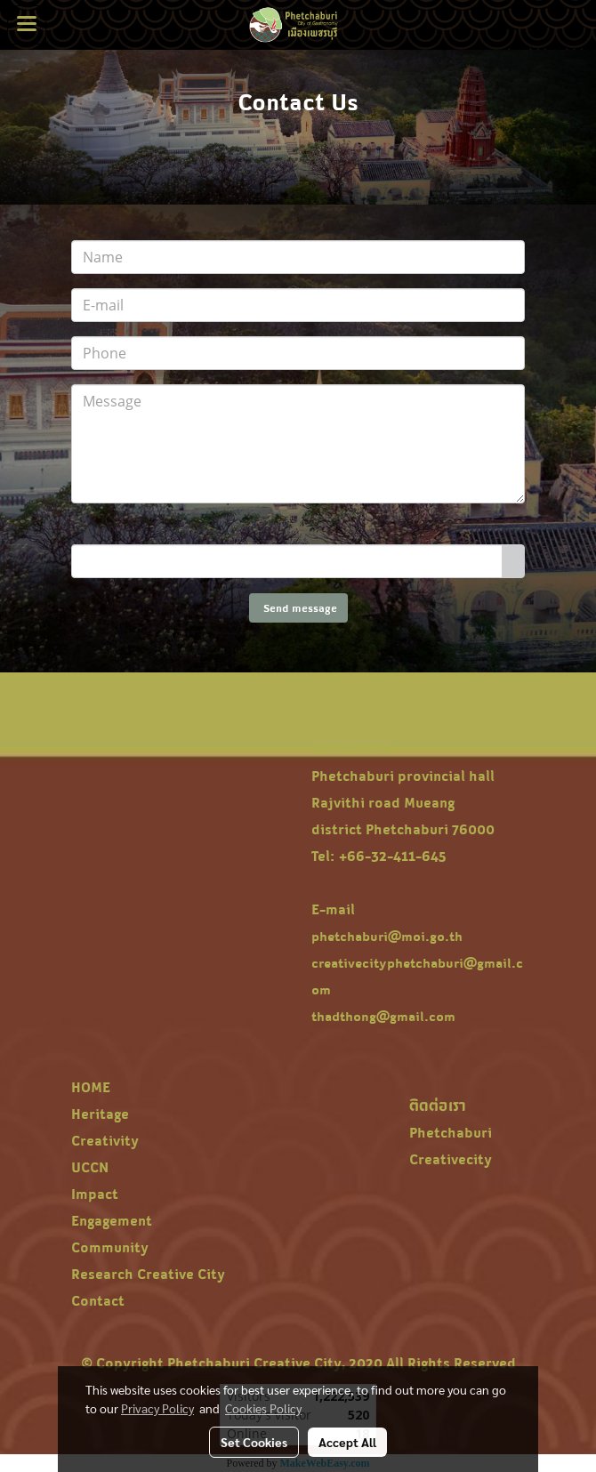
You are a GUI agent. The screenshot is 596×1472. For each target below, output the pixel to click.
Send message (298, 608)
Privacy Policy (157, 1408)
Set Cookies (254, 1442)
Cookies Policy (263, 1408)
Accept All (347, 1442)
